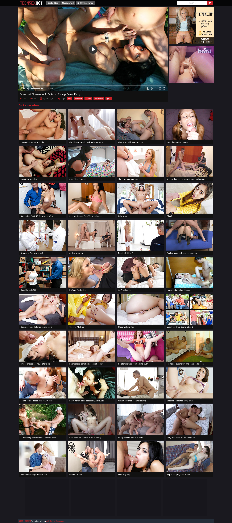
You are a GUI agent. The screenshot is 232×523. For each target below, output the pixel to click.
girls (109, 98)
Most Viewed (68, 3)
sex (69, 98)
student (78, 98)
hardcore (99, 98)
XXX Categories (85, 3)
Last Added (53, 3)
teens (88, 98)
